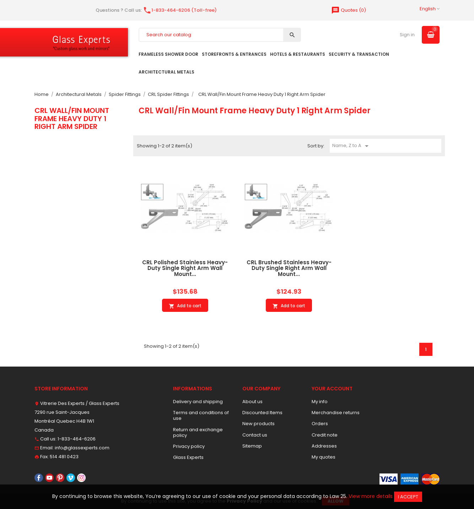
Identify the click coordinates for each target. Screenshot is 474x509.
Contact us (254, 435)
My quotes (323, 457)
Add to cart (185, 306)
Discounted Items (262, 412)
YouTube (49, 477)
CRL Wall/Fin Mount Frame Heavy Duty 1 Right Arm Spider (71, 118)
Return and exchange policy (198, 432)
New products (258, 423)
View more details (371, 496)
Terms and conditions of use (201, 415)
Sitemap (252, 446)
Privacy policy (189, 446)
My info (320, 401)
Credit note (325, 435)
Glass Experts (188, 457)
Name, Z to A (351, 146)
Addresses (324, 446)
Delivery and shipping (198, 401)
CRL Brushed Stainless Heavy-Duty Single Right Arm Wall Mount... (289, 268)
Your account (332, 388)
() (348, 10)
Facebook (38, 477)
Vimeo (70, 477)
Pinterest (60, 477)
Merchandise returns (336, 412)
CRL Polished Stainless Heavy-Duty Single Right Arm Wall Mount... (185, 268)
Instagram (81, 477)
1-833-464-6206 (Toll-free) (180, 10)
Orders (320, 423)
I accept (408, 496)
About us (252, 401)
